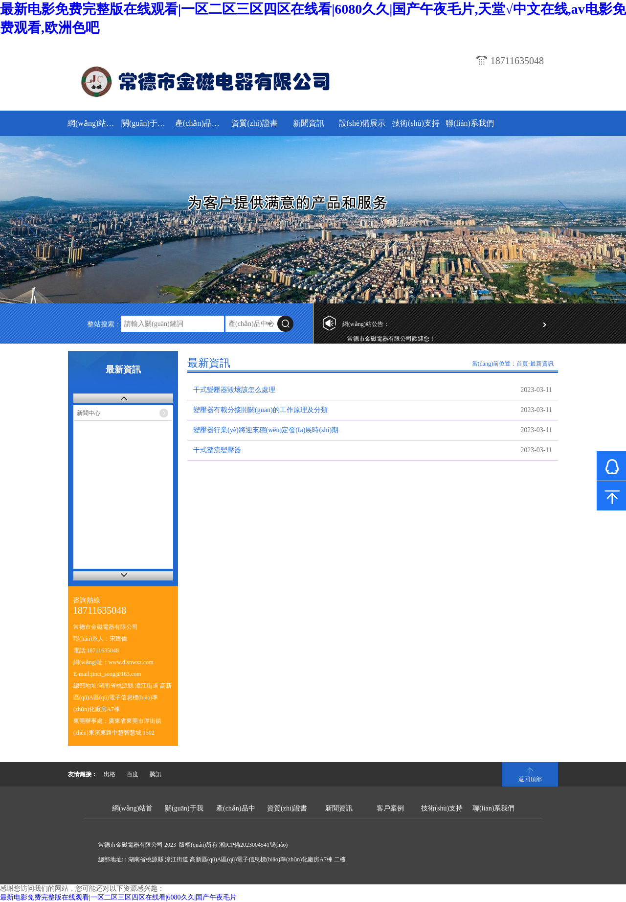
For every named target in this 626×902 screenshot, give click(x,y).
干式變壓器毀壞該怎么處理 (234, 389)
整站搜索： (104, 324)
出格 (109, 774)
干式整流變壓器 (217, 450)
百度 (132, 774)
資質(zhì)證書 (254, 123)
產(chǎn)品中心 (200, 123)
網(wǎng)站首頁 (93, 123)
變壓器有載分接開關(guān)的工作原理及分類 (260, 410)
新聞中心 (88, 413)
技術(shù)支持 (416, 123)
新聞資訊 (308, 123)
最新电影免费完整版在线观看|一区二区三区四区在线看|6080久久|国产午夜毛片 (118, 897)
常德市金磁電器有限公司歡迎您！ (391, 341)
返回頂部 (530, 779)
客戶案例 (390, 808)
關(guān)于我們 (147, 123)
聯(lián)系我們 (470, 123)
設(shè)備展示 (362, 123)
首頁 (522, 363)
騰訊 (155, 774)
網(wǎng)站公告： (365, 324)
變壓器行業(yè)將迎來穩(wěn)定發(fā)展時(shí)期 (265, 430)
